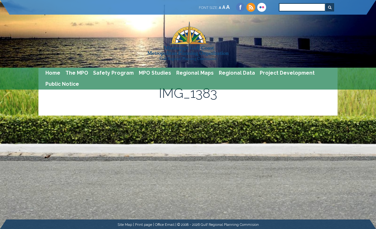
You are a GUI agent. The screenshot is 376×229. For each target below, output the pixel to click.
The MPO (76, 73)
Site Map (124, 224)
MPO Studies (155, 73)
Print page (143, 224)
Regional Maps (195, 73)
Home (52, 73)
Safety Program (113, 73)
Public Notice (62, 84)
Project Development (287, 73)
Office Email (164, 224)
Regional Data (237, 73)
